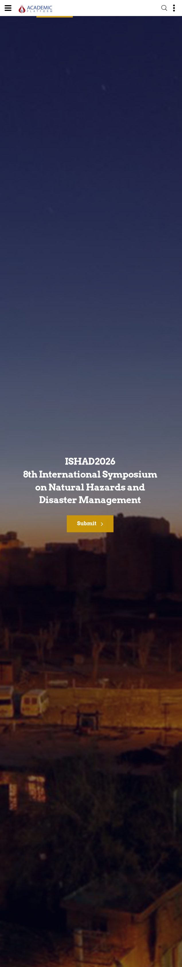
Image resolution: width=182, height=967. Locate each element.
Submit (90, 525)
